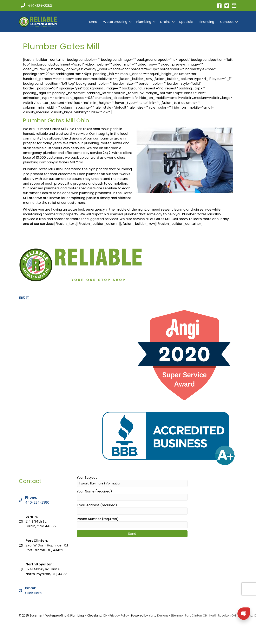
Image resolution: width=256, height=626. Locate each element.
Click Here (33, 590)
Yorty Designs (158, 615)
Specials (186, 21)
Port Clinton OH (196, 615)
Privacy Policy (119, 615)
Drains (165, 21)
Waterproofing (115, 21)
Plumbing (143, 21)
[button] (130, 21)
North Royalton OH (222, 615)
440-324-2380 (37, 502)
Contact (227, 21)
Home (92, 21)
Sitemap (177, 615)
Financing (206, 21)
